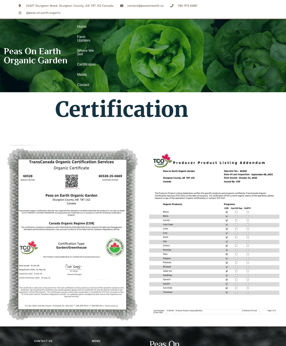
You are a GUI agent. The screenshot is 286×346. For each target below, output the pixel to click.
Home (82, 30)
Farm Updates (104, 30)
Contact (200, 30)
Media (183, 30)
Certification (162, 30)
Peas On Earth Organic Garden (36, 30)
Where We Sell (134, 30)
